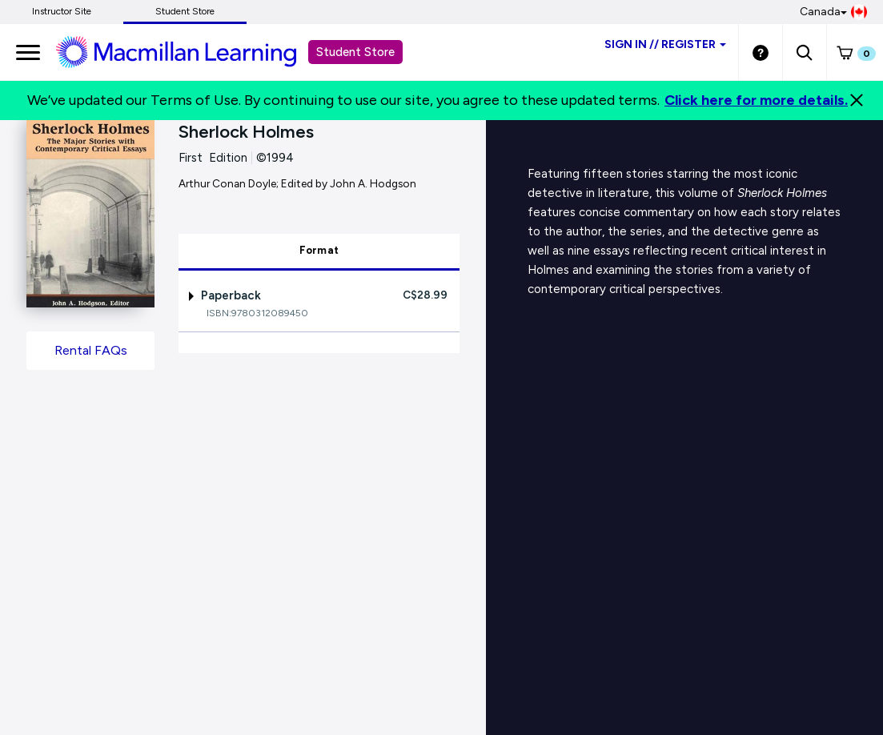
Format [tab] (319, 250)
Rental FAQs (90, 350)
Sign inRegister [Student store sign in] (665, 44)
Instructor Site (61, 11)
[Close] (856, 100)
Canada (833, 12)
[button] (804, 52)
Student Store (185, 11)
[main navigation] (28, 52)
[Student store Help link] (760, 52)
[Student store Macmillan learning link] (188, 51)
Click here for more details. (756, 100)
